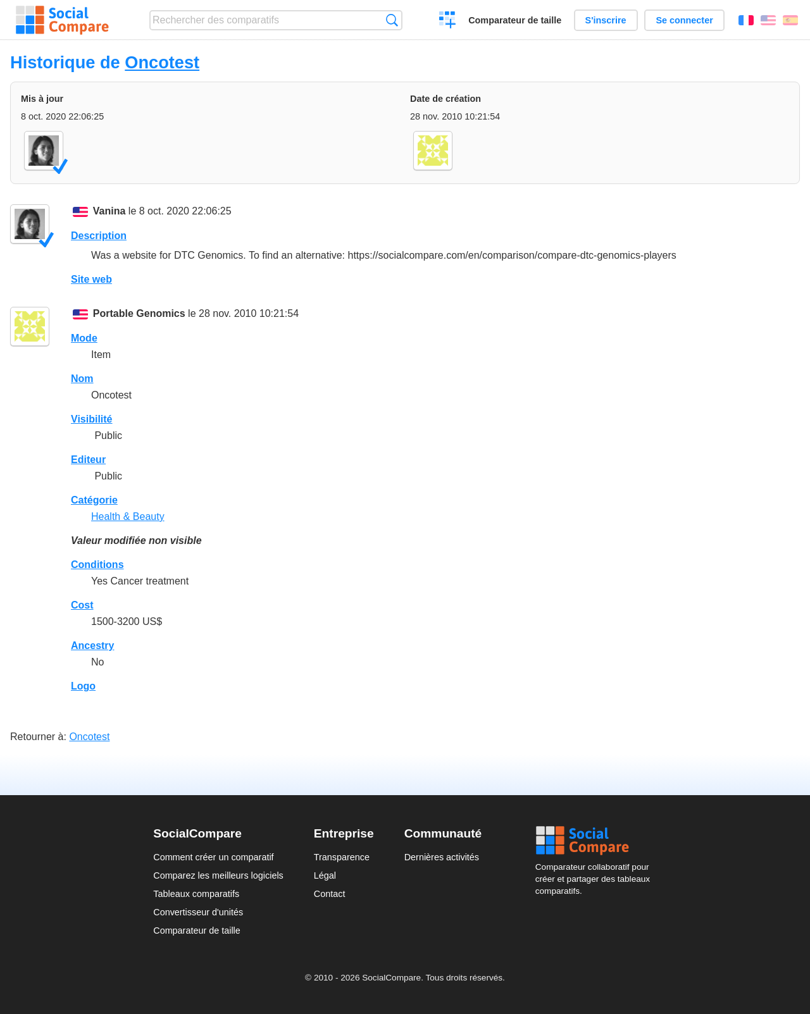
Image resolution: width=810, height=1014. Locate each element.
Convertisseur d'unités (198, 912)
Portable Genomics (139, 313)
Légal (325, 875)
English (768, 20)
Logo (83, 686)
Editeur (88, 459)
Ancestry (92, 645)
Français (746, 20)
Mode (84, 338)
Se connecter (684, 20)
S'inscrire (605, 20)
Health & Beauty (128, 516)
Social (596, 840)
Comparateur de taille (514, 20)
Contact (330, 894)
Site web (91, 279)
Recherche (392, 20)
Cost (82, 605)
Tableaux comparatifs (196, 894)
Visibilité (92, 419)
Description (99, 235)
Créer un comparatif (447, 21)
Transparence (342, 857)
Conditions (97, 564)
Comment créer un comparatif (213, 857)
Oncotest (162, 62)
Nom (82, 378)
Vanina (109, 211)
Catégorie (94, 500)
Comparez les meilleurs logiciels (218, 875)
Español (790, 20)
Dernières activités (441, 857)
